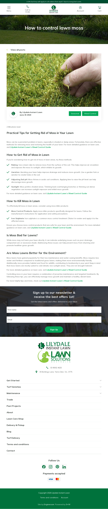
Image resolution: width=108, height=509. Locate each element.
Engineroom (49, 504)
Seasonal (75, 113)
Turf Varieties (14, 387)
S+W (68, 504)
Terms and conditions (18, 444)
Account (64, 497)
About (10, 412)
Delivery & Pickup (15, 425)
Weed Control (90, 113)
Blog (9, 431)
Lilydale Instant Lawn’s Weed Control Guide (30, 147)
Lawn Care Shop (15, 418)
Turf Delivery (13, 438)
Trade (10, 399)
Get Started (13, 380)
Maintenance (13, 393)
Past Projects (14, 406)
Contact (11, 450)
